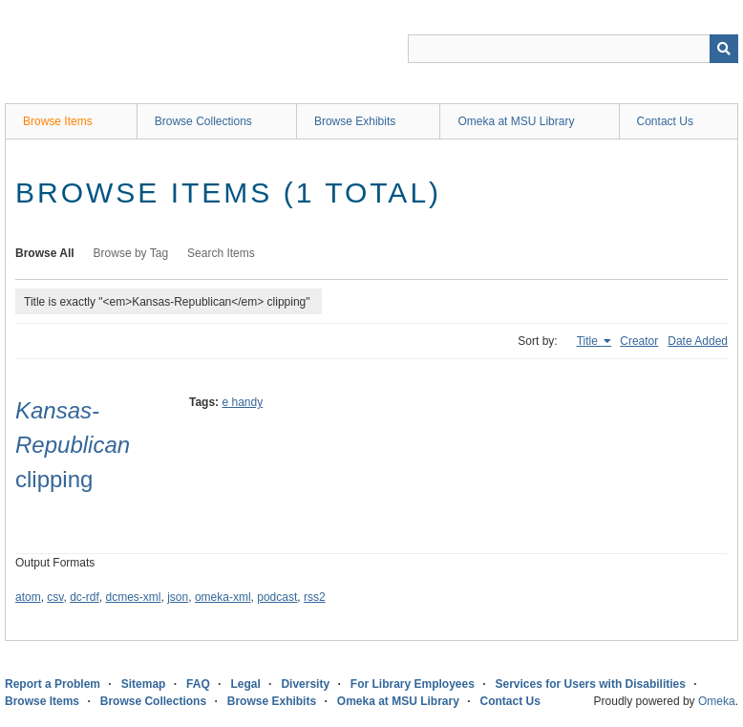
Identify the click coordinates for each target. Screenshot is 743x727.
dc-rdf (84, 597)
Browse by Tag (131, 253)
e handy (242, 402)
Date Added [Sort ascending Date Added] (698, 341)
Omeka (716, 701)
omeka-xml (223, 597)
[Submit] (724, 48)
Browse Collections (203, 121)
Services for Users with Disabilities (591, 684)
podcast (277, 597)
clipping (72, 444)
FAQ (198, 684)
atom (28, 597)
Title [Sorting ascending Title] (589, 341)
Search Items (221, 253)
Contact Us (665, 121)
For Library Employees (412, 684)
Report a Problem (52, 684)
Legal (245, 684)
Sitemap (143, 684)
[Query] (573, 48)
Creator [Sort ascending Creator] (639, 341)
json (177, 597)
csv (55, 597)
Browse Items (58, 121)
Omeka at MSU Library (515, 121)
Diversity (305, 684)
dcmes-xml (133, 597)
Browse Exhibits (354, 121)
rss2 (315, 597)
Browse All (44, 253)
